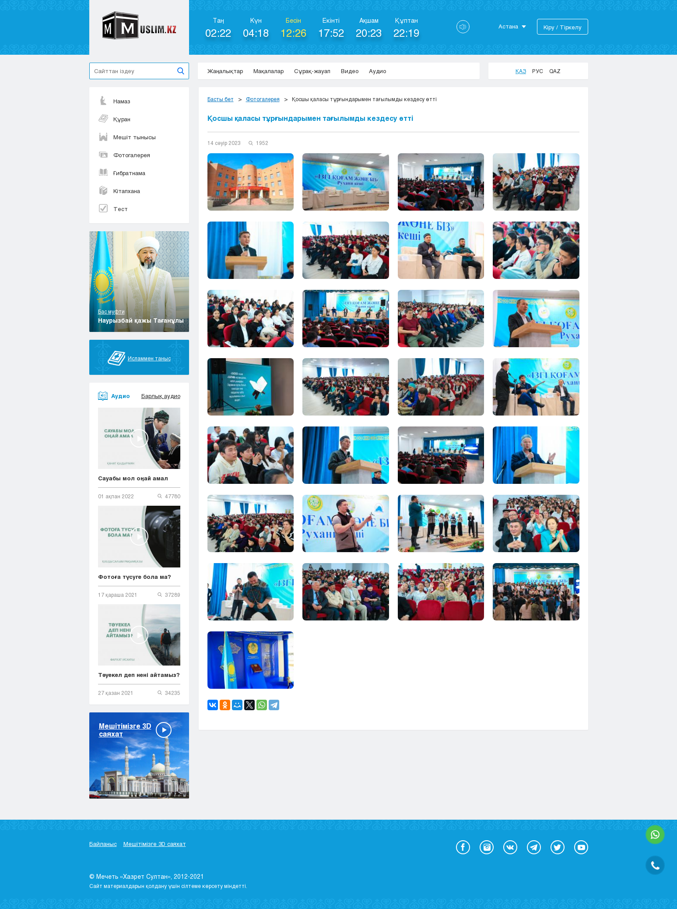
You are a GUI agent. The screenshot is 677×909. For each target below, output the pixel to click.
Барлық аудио (160, 395)
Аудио (377, 70)
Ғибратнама (121, 173)
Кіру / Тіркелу (563, 27)
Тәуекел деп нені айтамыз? (139, 674)
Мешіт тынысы (127, 137)
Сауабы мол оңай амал (133, 478)
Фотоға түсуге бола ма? (134, 576)
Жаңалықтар (225, 70)
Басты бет (220, 99)
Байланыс (103, 843)
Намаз (114, 101)
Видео (349, 70)
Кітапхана (119, 191)
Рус (537, 71)
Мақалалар (268, 70)
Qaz (555, 71)
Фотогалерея (124, 155)
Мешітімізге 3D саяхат (154, 843)
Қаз (521, 71)
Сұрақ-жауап (312, 70)
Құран (114, 119)
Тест (113, 209)
